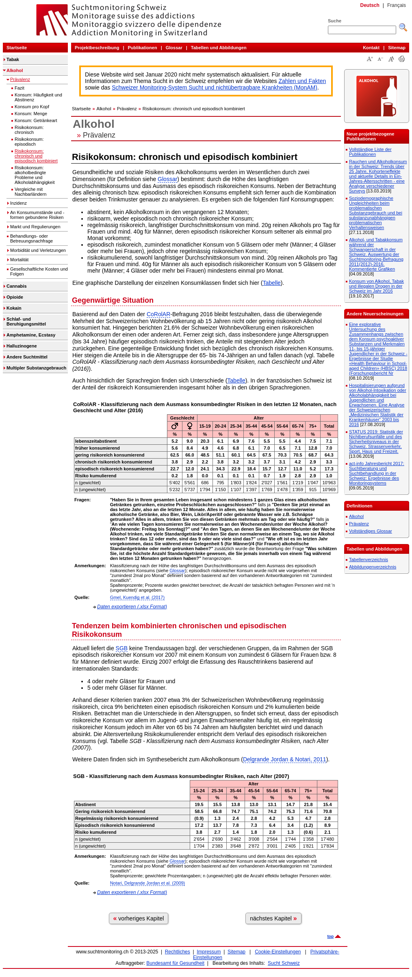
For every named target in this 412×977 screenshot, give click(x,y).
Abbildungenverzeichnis (372, 566)
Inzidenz (18, 203)
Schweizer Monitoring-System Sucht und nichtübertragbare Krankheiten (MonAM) (214, 87)
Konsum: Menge (31, 113)
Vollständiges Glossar (370, 531)
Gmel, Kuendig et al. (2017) (137, 597)
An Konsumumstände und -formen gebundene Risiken (37, 215)
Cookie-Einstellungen (278, 952)
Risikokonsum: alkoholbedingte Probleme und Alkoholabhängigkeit (34, 175)
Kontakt (371, 47)
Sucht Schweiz (284, 963)
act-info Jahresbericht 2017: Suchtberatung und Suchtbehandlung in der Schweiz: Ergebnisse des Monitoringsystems (376, 473)
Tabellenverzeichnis (368, 559)
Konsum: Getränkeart (36, 120)
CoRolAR (158, 314)
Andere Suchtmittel (27, 356)
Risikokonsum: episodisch (29, 141)
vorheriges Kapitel (138, 918)
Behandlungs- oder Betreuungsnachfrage (31, 238)
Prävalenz (20, 79)
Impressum (209, 952)
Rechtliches (177, 952)
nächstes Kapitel (273, 918)
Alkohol (15, 70)
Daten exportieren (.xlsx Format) (132, 607)
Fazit (19, 87)
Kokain (14, 308)
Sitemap (396, 47)
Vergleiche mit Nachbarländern (30, 192)
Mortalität (19, 259)
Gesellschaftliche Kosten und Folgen (39, 271)
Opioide (15, 297)
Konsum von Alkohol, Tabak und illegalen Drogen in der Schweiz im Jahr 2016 (376, 286)
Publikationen (142, 47)
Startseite (17, 47)
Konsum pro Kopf (32, 106)
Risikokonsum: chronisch (29, 130)
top (330, 936)
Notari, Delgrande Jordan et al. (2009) (147, 883)
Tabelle (271, 283)
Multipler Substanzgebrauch (36, 367)
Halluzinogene (22, 345)
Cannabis (17, 286)
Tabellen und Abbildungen (219, 47)
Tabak (13, 59)
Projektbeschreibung (97, 47)
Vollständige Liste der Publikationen (370, 152)
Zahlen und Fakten (302, 81)
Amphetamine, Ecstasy (31, 334)
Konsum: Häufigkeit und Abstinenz (38, 97)
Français (396, 5)
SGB (122, 648)
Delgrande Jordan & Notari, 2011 (284, 759)
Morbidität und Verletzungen (38, 250)
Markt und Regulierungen (35, 226)
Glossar (174, 47)
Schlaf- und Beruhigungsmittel (26, 321)
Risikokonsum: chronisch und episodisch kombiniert (36, 156)
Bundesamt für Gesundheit (175, 963)
